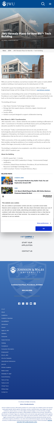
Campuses (4, 336)
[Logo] (8, 4)
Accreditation (5, 321)
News (4, 51)
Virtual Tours (5, 386)
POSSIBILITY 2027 (6, 374)
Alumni (3, 327)
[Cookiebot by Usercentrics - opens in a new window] (44, 196)
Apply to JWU (5, 330)
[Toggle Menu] (50, 3)
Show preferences (43, 223)
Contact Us (4, 392)
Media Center (5, 370)
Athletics (3, 333)
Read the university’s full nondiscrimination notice (34, 421)
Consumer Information (7, 349)
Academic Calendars (7, 318)
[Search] (43, 3)
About (3, 312)
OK (44, 228)
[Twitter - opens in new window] (23, 303)
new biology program (43, 90)
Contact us (27, 251)
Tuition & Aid (5, 383)
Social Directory (5, 377)
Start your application (27, 243)
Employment (4, 352)
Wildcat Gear (4, 389)
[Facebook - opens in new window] (19, 303)
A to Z (3, 309)
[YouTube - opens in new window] (31, 303)
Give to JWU (4, 355)
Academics (4, 315)
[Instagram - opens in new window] (27, 303)
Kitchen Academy (6, 367)
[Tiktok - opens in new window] (35, 303)
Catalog (3, 343)
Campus (28, 237)
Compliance (4, 346)
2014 (9, 51)
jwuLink (3, 364)
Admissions (4, 324)
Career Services (5, 340)
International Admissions (8, 361)
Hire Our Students (6, 358)
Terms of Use (5, 380)
